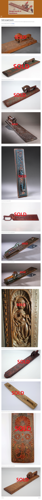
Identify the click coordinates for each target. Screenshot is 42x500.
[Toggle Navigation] (1, 16)
